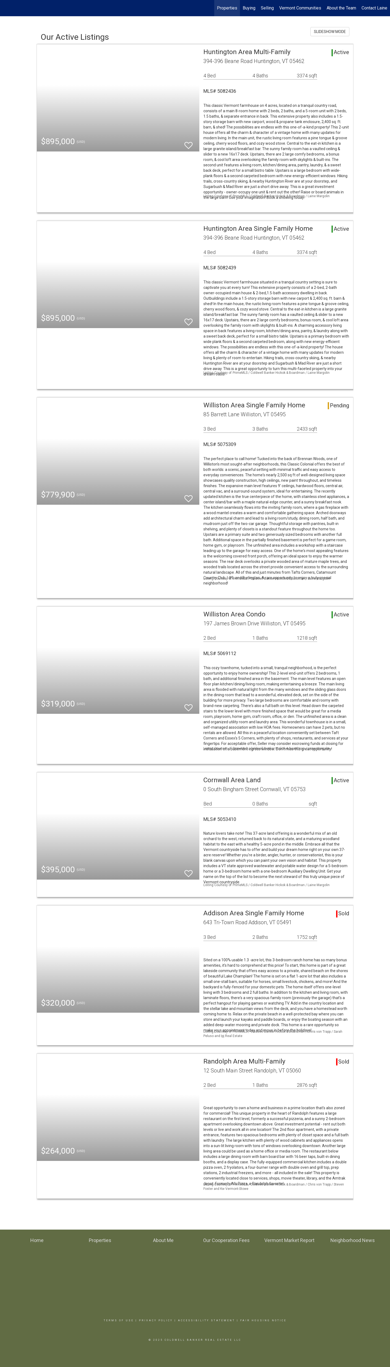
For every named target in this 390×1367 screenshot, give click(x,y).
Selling (267, 8)
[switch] (188, 143)
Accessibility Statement (206, 1320)
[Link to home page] (7, 8)
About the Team (341, 8)
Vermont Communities (300, 8)
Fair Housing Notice (263, 1320)
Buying (249, 8)
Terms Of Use (119, 1320)
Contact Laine (374, 8)
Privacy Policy (156, 1320)
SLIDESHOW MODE (330, 31)
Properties (227, 8)
